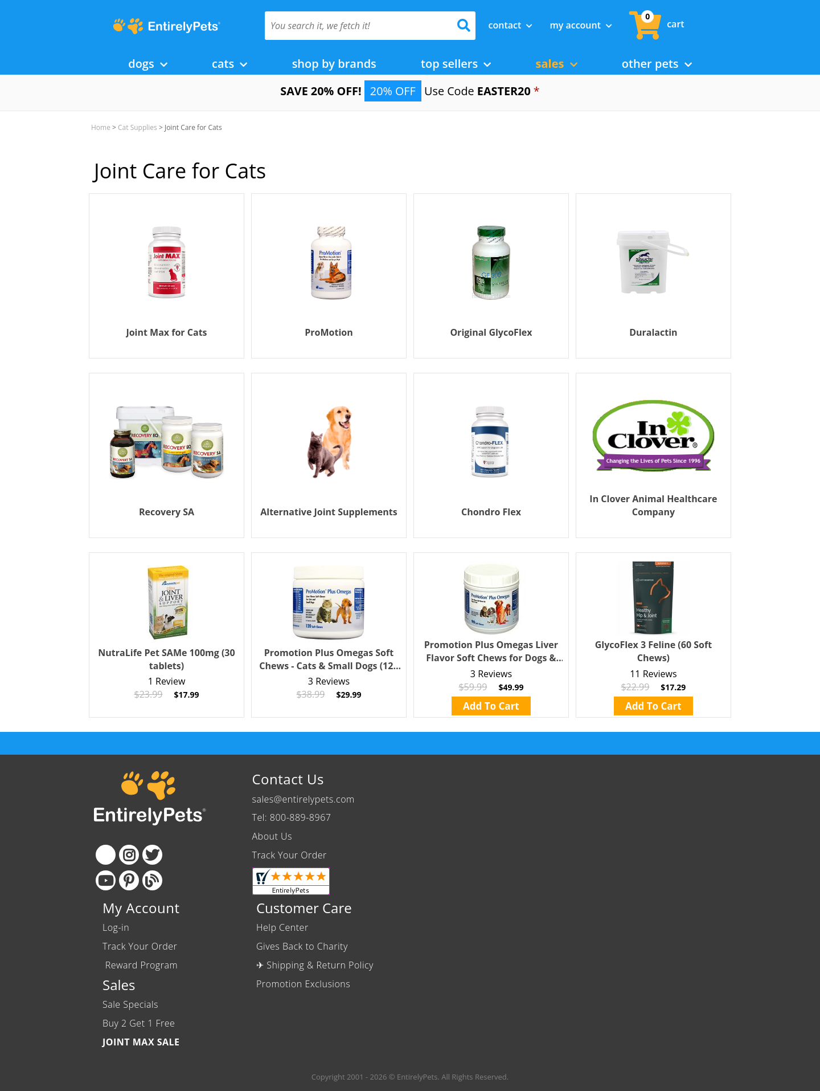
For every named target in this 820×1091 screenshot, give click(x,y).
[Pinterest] (129, 880)
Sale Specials (130, 1004)
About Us (272, 836)
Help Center (282, 927)
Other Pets (657, 63)
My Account (581, 25)
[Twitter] (152, 855)
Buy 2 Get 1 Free (138, 1023)
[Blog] (152, 880)
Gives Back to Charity (302, 946)
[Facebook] (106, 855)
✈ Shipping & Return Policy (315, 965)
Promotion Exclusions (303, 984)
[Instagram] (129, 855)
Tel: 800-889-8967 (291, 817)
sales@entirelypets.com (303, 799)
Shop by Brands (334, 63)
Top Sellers (456, 63)
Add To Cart (491, 706)
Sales (556, 63)
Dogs (147, 63)
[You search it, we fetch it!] (354, 25)
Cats (229, 63)
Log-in (115, 927)
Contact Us (288, 779)
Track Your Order (289, 855)
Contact (511, 25)
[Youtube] (106, 880)
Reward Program (141, 965)
